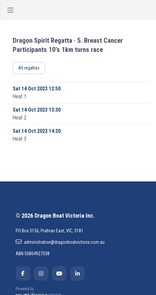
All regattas (28, 67)
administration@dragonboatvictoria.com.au (60, 242)
